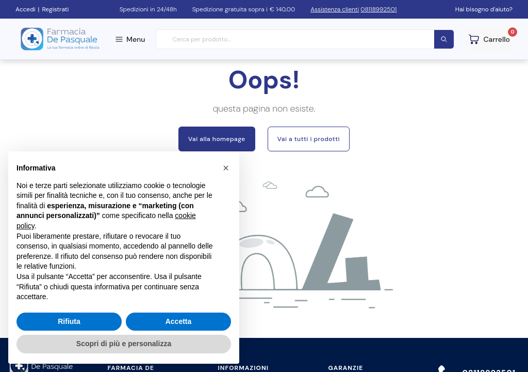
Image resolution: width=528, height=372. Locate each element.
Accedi (25, 9)
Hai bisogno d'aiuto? (484, 9)
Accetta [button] (179, 321)
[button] (226, 168)
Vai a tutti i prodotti (308, 139)
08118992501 (378, 9)
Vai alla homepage (216, 139)
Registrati (55, 9)
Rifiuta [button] (69, 321)
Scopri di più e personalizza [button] (123, 343)
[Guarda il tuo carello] (489, 39)
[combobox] (305, 39)
